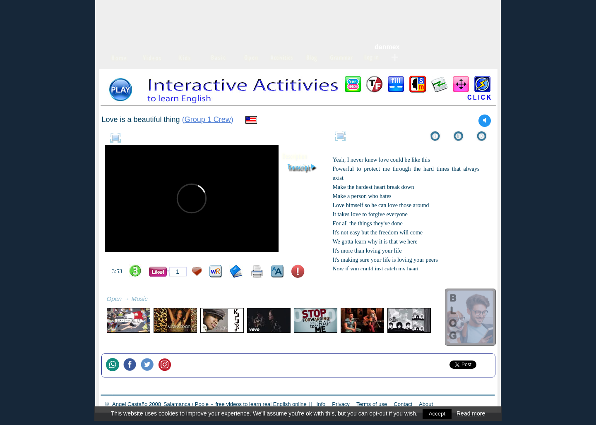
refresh (157, 299)
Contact (403, 404)
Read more (471, 413)
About (426, 404)
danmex (387, 46)
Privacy (341, 404)
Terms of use (371, 404)
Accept (437, 413)
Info (321, 404)
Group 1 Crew (208, 119)
